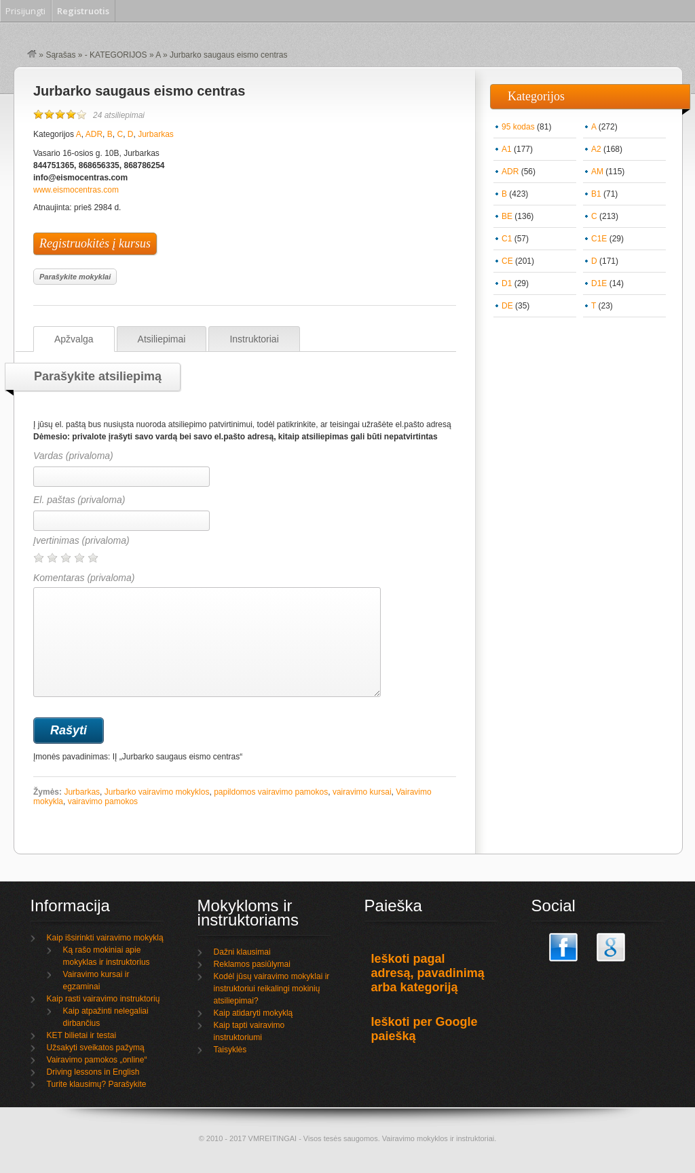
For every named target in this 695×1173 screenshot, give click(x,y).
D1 (507, 283)
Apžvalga (74, 339)
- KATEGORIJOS (116, 55)
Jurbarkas (156, 134)
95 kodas (518, 127)
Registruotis (83, 11)
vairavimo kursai (362, 792)
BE (507, 216)
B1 (596, 194)
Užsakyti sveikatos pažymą (96, 1047)
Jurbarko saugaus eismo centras (139, 90)
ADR (94, 134)
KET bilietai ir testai (82, 1035)
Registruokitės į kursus (95, 243)
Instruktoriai (253, 339)
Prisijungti (25, 11)
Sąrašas (60, 55)
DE (507, 306)
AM (597, 171)
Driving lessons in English (93, 1072)
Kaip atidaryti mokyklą (253, 1013)
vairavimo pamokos (103, 801)
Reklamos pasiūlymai (252, 964)
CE (507, 261)
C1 (507, 238)
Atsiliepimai (162, 339)
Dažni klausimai (242, 952)
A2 (596, 149)
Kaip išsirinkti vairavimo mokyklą (105, 937)
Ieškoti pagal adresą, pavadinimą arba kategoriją (428, 973)
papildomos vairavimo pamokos (271, 792)
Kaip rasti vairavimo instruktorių (103, 998)
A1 (507, 149)
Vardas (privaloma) (73, 455)
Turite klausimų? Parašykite (97, 1084)
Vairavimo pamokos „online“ (97, 1060)
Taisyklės (230, 1049)
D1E (599, 283)
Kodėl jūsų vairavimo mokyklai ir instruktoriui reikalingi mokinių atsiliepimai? (272, 989)
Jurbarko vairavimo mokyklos (157, 792)
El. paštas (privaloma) (79, 499)
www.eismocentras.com (76, 190)
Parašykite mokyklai (75, 277)
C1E (599, 238)
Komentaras (207, 634)
